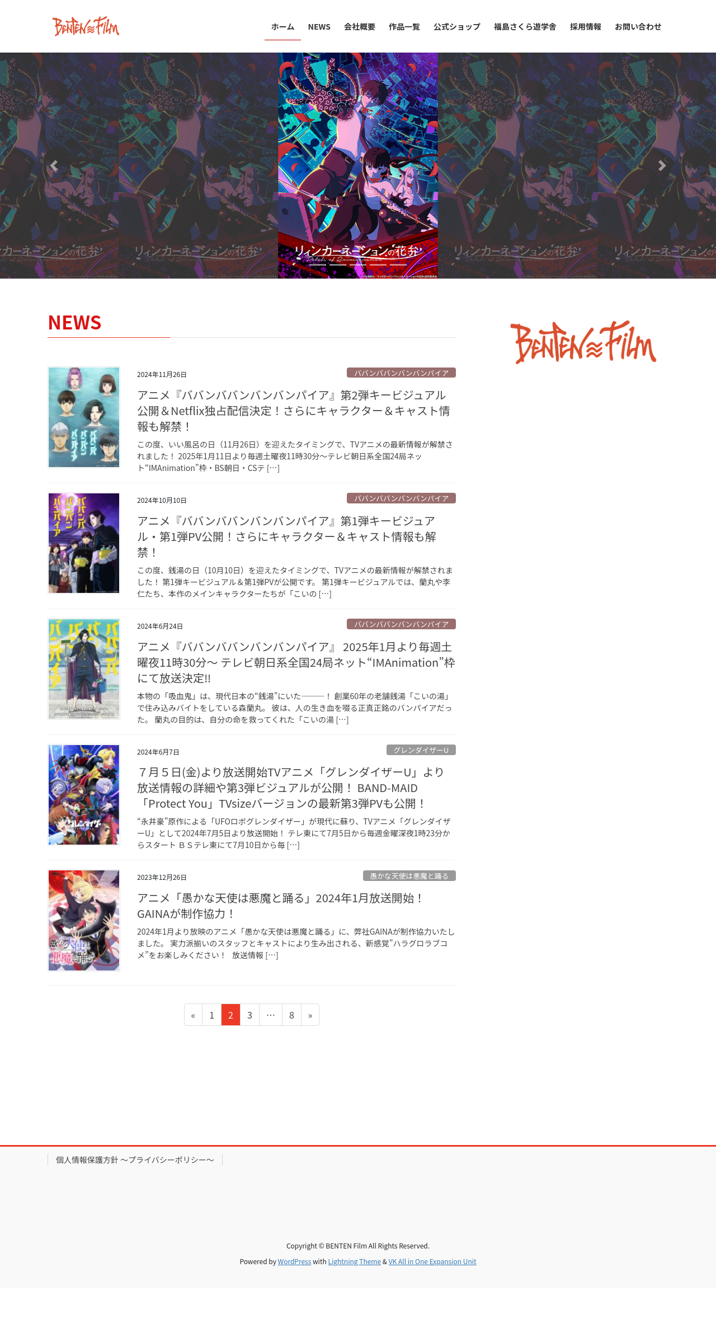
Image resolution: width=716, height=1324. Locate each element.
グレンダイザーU (421, 750)
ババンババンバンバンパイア (401, 372)
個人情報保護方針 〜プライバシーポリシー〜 (135, 1159)
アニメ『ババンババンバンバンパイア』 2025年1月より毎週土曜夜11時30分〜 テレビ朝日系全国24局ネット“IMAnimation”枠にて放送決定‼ (296, 662)
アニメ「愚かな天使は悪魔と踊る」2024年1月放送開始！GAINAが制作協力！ (281, 905)
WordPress (295, 1261)
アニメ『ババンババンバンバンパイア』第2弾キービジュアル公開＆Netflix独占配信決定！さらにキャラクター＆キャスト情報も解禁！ (293, 410)
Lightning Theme (354, 1261)
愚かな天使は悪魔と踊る (409, 875)
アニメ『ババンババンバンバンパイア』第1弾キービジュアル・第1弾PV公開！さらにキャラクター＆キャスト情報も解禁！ (286, 536)
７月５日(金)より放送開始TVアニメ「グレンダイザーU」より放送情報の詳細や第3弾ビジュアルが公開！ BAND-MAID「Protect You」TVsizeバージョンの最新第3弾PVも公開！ (291, 787)
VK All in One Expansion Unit (433, 1261)
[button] (53, 166)
